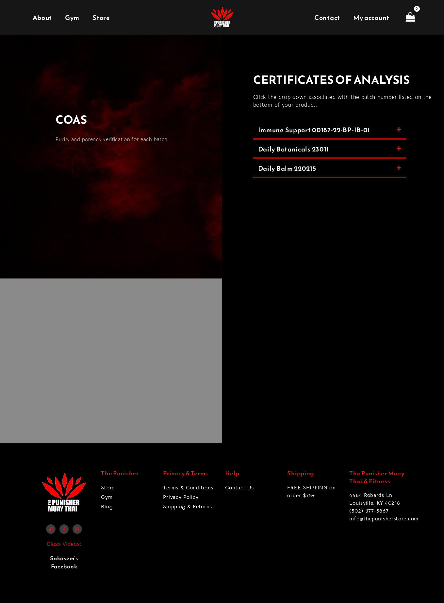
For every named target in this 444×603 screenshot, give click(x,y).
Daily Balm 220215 (287, 168)
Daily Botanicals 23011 (293, 149)
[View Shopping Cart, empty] (410, 17)
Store (101, 18)
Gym (72, 18)
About (42, 18)
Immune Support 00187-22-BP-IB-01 (314, 130)
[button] (329, 131)
